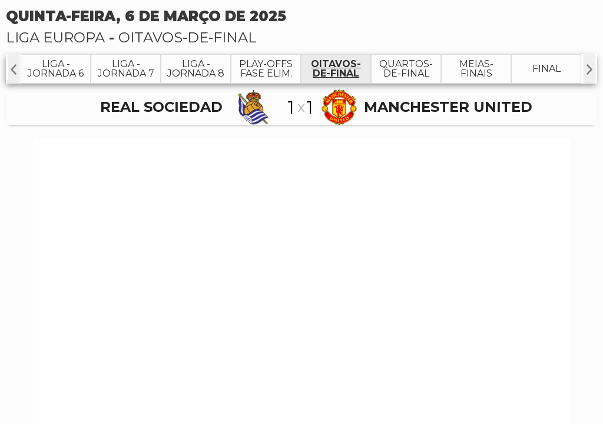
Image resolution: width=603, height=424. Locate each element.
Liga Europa (55, 37)
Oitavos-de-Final (187, 37)
